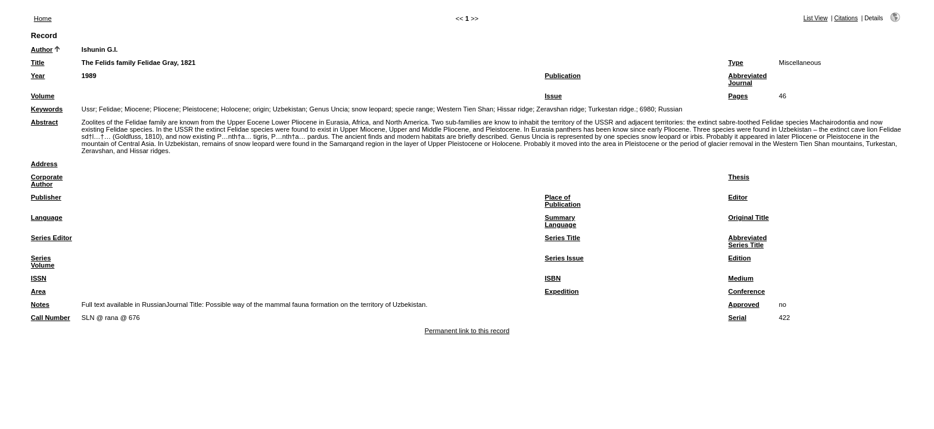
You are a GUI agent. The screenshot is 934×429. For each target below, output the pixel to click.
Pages (738, 96)
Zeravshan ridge (560, 109)
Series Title (563, 237)
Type (735, 62)
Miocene (137, 109)
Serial (737, 317)
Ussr (88, 109)
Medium (741, 278)
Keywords (47, 109)
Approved (743, 304)
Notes (40, 304)
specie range (414, 109)
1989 (89, 75)
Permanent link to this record (467, 330)
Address (44, 163)
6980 (647, 109)
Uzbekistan (289, 109)
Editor (738, 197)
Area (38, 291)
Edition (739, 258)
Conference (746, 291)
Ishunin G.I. (100, 49)
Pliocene (166, 109)
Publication (563, 75)
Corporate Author (47, 180)
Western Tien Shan (465, 109)
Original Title (748, 217)
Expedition (562, 291)
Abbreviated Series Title (747, 241)
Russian (670, 109)
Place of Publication (563, 201)
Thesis (738, 177)
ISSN (38, 278)
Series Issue (564, 258)
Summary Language (561, 221)
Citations (846, 18)
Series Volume (43, 261)
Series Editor (51, 237)
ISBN (553, 278)
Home (43, 18)
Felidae (110, 109)
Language (47, 217)
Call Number (50, 317)
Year (38, 75)
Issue (553, 96)
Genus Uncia (328, 109)
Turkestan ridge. (612, 109)
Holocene (235, 109)
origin (261, 109)
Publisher (46, 197)
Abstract (44, 122)
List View (816, 18)
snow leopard (371, 109)
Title (38, 62)
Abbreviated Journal (747, 79)
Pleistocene (200, 109)
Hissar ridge (515, 109)
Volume (43, 96)
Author (42, 49)
